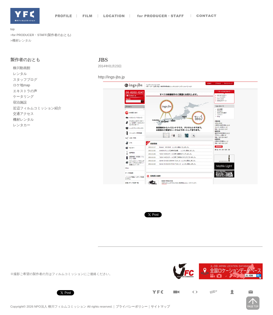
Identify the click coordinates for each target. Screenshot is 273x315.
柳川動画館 (21, 68)
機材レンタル (23, 120)
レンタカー (21, 125)
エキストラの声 (25, 91)
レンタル (20, 74)
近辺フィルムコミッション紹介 (37, 108)
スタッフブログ (25, 80)
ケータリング (23, 96)
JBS (103, 60)
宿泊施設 (20, 102)
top (12, 29)
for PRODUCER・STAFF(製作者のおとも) (41, 35)
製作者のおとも (160, 16)
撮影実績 (87, 16)
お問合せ (207, 16)
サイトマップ (160, 306)
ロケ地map (21, 85)
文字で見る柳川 (213, 292)
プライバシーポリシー (132, 306)
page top (252, 303)
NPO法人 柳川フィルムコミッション (25, 16)
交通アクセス (23, 114)
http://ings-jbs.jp (111, 77)
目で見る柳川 (195, 292)
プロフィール (63, 16)
